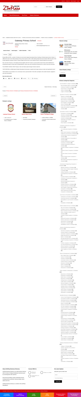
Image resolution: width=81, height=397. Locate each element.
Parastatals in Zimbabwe (65, 202)
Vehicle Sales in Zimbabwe (66, 339)
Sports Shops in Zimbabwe (66, 289)
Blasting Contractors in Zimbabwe (67, 167)
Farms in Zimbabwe (65, 104)
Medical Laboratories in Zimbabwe (67, 219)
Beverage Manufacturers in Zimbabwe (68, 238)
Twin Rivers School (8, 95)
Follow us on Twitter (45, 372)
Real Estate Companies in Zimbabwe (68, 329)
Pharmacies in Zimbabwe (66, 222)
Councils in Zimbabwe (65, 118)
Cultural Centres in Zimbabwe (66, 261)
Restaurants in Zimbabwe (66, 267)
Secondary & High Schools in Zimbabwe (69, 355)
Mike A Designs (67, 61)
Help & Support (73, 1)
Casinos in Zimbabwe (65, 256)
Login (78, 1)
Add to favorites (23, 50)
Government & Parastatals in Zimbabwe (67, 194)
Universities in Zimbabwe (66, 361)
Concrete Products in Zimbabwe (67, 176)
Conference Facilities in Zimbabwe (67, 87)
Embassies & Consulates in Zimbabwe (68, 196)
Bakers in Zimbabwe (65, 236)
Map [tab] (10, 54)
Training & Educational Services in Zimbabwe (31, 37)
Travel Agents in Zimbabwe (66, 338)
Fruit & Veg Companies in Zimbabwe (68, 105)
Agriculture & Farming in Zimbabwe (66, 94)
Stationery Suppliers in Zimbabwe (67, 332)
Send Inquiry (14, 50)
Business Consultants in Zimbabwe (68, 304)
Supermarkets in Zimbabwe (66, 290)
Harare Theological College (47, 114)
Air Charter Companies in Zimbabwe (68, 301)
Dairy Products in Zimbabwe (66, 99)
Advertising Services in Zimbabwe (67, 300)
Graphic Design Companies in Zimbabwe (69, 315)
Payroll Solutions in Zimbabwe (67, 326)
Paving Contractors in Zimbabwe (67, 185)
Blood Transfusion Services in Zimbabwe (69, 210)
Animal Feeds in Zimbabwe (66, 98)
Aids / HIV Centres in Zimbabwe (67, 207)
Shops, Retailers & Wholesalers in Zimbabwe (68, 270)
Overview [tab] (5, 54)
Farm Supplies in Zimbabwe (66, 102)
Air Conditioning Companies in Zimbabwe (69, 129)
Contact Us (68, 1)
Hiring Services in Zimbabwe (66, 318)
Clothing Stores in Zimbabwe (66, 280)
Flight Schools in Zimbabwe (66, 352)
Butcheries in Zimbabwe (65, 278)
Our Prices (24, 15)
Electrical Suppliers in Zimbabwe (67, 283)
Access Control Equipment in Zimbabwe (69, 297)
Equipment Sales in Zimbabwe (67, 101)
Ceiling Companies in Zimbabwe (67, 172)
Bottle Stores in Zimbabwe (66, 277)
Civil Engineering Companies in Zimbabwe (69, 173)
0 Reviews (39, 40)
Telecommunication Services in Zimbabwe (69, 333)
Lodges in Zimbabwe (65, 91)
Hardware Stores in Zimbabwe (67, 286)
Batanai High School (27, 114)
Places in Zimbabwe (65, 266)
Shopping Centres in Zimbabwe (67, 287)
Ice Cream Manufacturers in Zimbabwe (68, 244)
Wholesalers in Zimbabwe (66, 292)
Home (5, 15)
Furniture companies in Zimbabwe (67, 243)
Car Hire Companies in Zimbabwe (67, 306)
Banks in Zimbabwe (65, 303)
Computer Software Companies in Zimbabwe (69, 147)
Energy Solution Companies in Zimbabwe (69, 309)
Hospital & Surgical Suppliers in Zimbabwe (69, 215)
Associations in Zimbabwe (66, 113)
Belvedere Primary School (49, 95)
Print (29, 50)
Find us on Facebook (32, 372)
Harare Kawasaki (67, 55)
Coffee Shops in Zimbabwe (66, 281)
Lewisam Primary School (9, 114)
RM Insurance (67, 50)
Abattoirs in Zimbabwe (65, 96)
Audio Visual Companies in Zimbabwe (68, 132)
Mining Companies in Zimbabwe (67, 246)
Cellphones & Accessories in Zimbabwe (68, 133)
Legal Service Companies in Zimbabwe (68, 324)
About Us (63, 1)
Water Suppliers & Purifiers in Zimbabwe (69, 249)
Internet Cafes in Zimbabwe (66, 321)
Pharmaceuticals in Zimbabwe (67, 247)
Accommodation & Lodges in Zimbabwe (67, 83)
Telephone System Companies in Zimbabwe (69, 150)
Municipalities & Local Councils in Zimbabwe (69, 199)
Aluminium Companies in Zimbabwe (68, 230)
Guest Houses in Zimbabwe (66, 88)
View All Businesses (14, 15)
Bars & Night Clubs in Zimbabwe (67, 255)
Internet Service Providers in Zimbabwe (68, 323)
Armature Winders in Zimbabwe (67, 232)
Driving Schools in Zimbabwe (66, 350)
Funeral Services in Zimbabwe (67, 313)
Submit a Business (34, 15)
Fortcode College (68, 44)
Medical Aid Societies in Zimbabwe (67, 218)
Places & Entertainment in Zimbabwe (66, 253)
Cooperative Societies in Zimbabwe (68, 116)
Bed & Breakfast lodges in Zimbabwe (68, 85)
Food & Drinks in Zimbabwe (66, 284)
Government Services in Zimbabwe (68, 198)
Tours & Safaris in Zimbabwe (66, 336)
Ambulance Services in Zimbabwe (67, 209)
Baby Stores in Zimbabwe (66, 274)
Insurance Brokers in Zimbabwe (67, 320)
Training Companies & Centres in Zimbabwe (69, 358)
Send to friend (6, 50)
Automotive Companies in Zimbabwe (68, 233)
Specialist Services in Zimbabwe (66, 295)
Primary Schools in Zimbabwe (47, 37)
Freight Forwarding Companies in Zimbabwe (69, 239)
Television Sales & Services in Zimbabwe (69, 153)
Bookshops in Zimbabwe (65, 275)
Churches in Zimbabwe (65, 115)
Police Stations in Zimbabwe (66, 122)
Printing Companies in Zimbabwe (67, 327)
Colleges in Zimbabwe (65, 346)
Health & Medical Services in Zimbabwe (67, 205)
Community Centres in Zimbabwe (67, 260)
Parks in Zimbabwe (64, 264)
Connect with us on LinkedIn (33, 376)
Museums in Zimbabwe (65, 263)
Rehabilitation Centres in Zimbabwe (68, 224)
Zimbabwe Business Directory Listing (13, 37)
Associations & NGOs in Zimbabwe (66, 111)
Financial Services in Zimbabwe (67, 312)
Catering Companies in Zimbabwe (67, 307)
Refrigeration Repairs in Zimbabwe (67, 330)
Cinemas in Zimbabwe (65, 258)
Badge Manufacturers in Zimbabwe (68, 235)
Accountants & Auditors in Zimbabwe (68, 298)
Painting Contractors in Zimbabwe (67, 184)
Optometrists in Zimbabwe (66, 221)
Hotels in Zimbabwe (65, 90)
